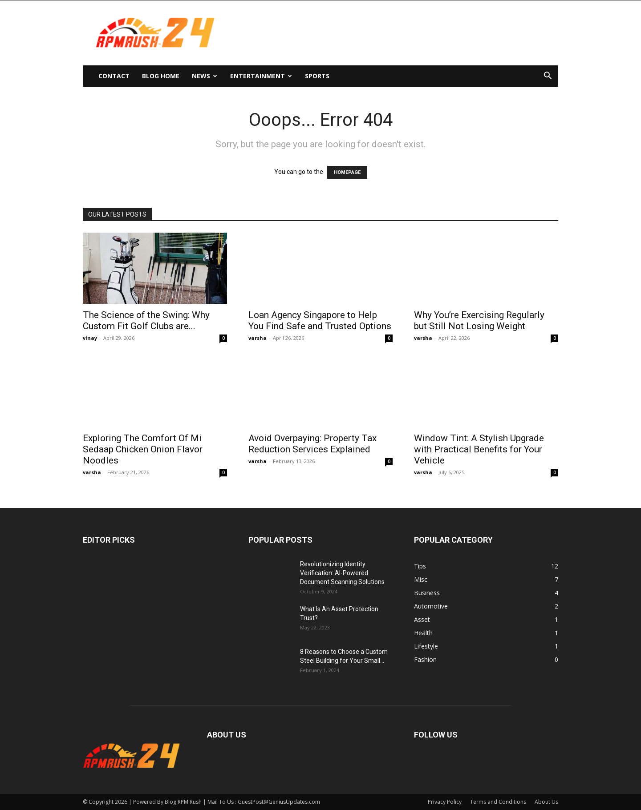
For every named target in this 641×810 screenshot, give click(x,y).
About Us (546, 802)
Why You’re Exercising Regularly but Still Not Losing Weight (479, 320)
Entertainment (261, 76)
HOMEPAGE (347, 172)
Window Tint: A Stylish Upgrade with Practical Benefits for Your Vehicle (479, 449)
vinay (90, 337)
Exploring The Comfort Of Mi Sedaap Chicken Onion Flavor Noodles (143, 449)
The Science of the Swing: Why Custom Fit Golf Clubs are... (146, 320)
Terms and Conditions (498, 802)
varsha (257, 337)
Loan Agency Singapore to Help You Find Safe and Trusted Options (319, 320)
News (204, 76)
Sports (317, 76)
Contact (114, 76)
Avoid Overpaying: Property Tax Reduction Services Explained (312, 444)
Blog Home (160, 76)
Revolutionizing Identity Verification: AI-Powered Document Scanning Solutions (342, 572)
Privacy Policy (445, 802)
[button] (547, 77)
